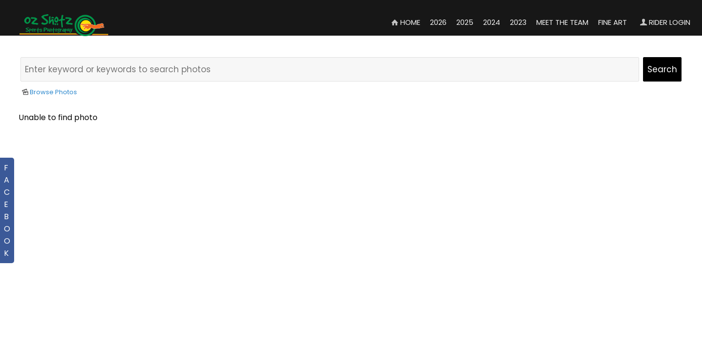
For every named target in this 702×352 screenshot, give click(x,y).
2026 (438, 22)
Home (405, 22)
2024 (491, 22)
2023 (518, 22)
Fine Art (612, 22)
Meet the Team (562, 22)
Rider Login (664, 22)
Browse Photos (48, 92)
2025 (464, 22)
